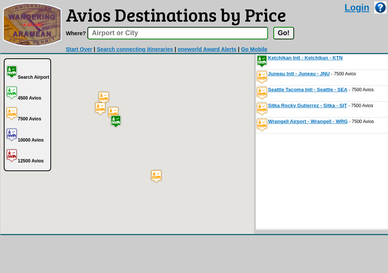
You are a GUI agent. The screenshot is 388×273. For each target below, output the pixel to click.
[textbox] (177, 33)
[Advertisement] (312, 181)
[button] (116, 121)
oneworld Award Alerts (207, 49)
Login (356, 7)
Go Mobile (254, 49)
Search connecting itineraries (135, 49)
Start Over (79, 49)
